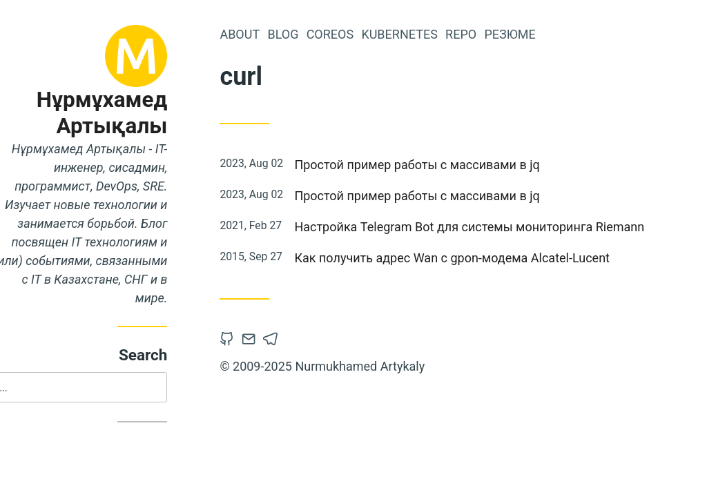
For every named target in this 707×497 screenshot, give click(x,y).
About (266, 34)
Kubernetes (425, 34)
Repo (487, 34)
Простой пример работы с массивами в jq (442, 164)
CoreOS (356, 34)
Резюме (535, 34)
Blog (309, 34)
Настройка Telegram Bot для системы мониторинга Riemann (495, 227)
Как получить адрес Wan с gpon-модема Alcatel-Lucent (478, 258)
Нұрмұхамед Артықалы (127, 113)
